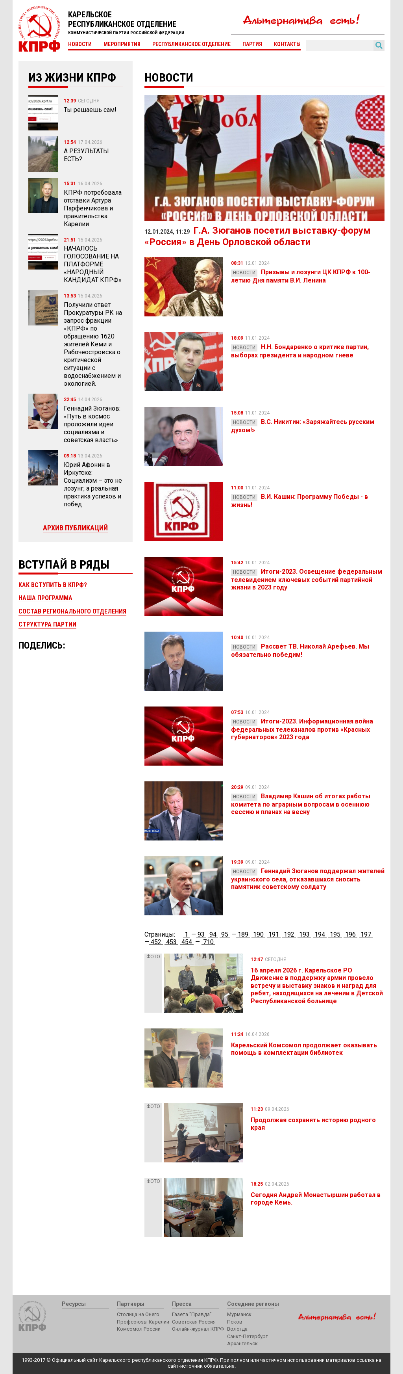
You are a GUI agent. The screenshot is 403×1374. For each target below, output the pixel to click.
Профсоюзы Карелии (143, 1322)
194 (320, 934)
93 (201, 934)
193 (304, 934)
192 (289, 934)
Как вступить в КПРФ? (52, 585)
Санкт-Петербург (247, 1336)
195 (335, 934)
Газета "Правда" (192, 1314)
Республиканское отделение (191, 44)
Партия (252, 44)
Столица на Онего (138, 1314)
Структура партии (47, 624)
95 (225, 934)
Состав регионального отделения (72, 611)
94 (213, 934)
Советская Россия (194, 1322)
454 (187, 942)
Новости (80, 44)
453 (171, 942)
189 (243, 934)
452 (156, 942)
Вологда (237, 1329)
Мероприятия (122, 44)
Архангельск (242, 1343)
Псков (234, 1322)
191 (274, 934)
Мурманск (239, 1314)
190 (258, 934)
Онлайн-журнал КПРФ (198, 1329)
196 (350, 934)
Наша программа (45, 598)
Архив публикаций (75, 528)
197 (366, 934)
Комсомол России (139, 1329)
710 (208, 942)
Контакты (287, 44)
